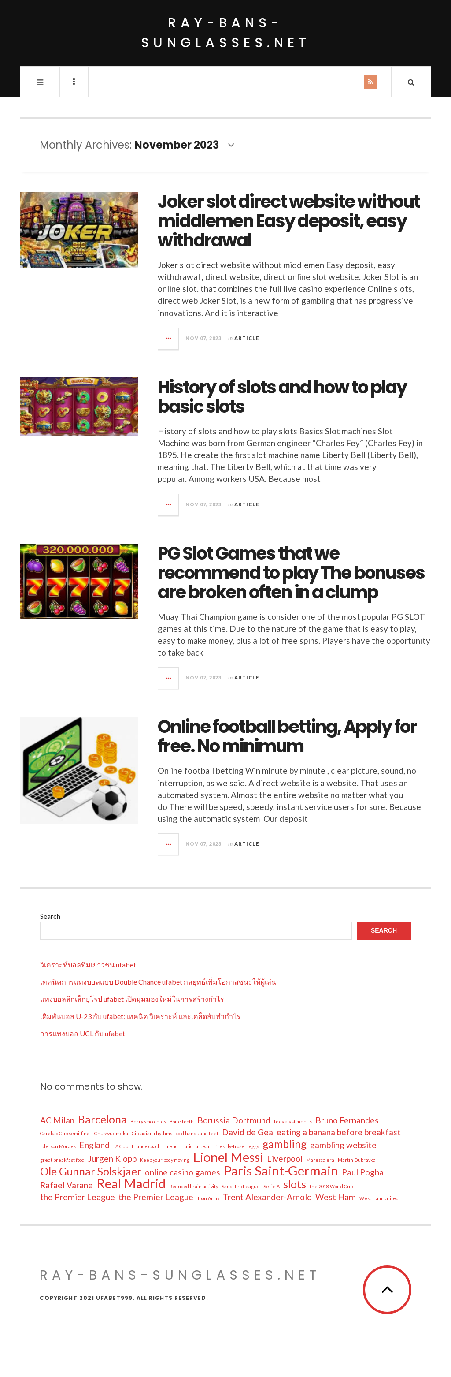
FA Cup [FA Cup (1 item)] (120, 1146)
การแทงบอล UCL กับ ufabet (82, 1033)
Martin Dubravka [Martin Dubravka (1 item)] (357, 1160)
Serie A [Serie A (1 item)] (271, 1186)
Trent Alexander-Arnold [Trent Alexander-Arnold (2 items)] (267, 1197)
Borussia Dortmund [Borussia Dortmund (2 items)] (233, 1120)
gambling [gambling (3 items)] (284, 1144)
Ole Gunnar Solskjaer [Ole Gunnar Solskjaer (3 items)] (90, 1171)
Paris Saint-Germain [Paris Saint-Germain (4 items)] (281, 1170)
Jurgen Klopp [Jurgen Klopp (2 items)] (112, 1158)
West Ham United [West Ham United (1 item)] (379, 1198)
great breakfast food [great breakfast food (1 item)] (62, 1160)
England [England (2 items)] (94, 1145)
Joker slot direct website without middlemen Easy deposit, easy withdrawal (289, 221)
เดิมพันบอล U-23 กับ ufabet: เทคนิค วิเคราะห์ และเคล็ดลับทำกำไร (140, 1016)
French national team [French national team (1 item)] (188, 1146)
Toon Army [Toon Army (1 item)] (208, 1198)
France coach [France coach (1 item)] (146, 1146)
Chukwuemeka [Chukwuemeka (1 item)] (111, 1133)
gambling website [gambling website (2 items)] (343, 1145)
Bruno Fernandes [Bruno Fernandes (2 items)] (347, 1120)
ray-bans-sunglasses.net (226, 33)
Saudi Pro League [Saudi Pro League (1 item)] (241, 1186)
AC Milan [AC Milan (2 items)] (57, 1120)
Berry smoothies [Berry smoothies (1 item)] (148, 1121)
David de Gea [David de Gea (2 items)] (247, 1132)
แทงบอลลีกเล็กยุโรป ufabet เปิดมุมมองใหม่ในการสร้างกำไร (132, 999)
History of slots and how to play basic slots (282, 397)
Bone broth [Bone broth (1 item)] (182, 1121)
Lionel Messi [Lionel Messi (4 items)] (228, 1157)
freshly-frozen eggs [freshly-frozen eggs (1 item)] (237, 1146)
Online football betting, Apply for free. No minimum (287, 736)
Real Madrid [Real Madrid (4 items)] (131, 1183)
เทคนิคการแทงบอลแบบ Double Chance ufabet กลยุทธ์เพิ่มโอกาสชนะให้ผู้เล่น (158, 982)
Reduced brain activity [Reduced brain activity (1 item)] (193, 1186)
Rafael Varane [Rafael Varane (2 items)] (66, 1185)
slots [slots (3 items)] (294, 1184)
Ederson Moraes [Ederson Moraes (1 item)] (58, 1146)
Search (50, 916)
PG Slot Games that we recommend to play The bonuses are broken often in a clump (291, 573)
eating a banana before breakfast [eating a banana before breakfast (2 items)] (339, 1132)
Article (246, 338)
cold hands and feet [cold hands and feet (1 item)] (197, 1133)
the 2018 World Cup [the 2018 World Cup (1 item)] (331, 1186)
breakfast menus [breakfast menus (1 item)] (293, 1121)
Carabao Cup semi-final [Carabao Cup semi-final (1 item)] (65, 1133)
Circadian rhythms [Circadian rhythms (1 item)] (152, 1133)
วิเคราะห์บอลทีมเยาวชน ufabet (88, 964)
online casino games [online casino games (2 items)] (182, 1172)
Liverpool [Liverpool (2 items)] (285, 1158)
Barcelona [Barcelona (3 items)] (102, 1119)
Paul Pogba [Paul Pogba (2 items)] (363, 1172)
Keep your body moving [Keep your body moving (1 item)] (164, 1160)
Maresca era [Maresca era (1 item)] (320, 1160)
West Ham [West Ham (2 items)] (335, 1197)
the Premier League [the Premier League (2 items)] (77, 1197)
